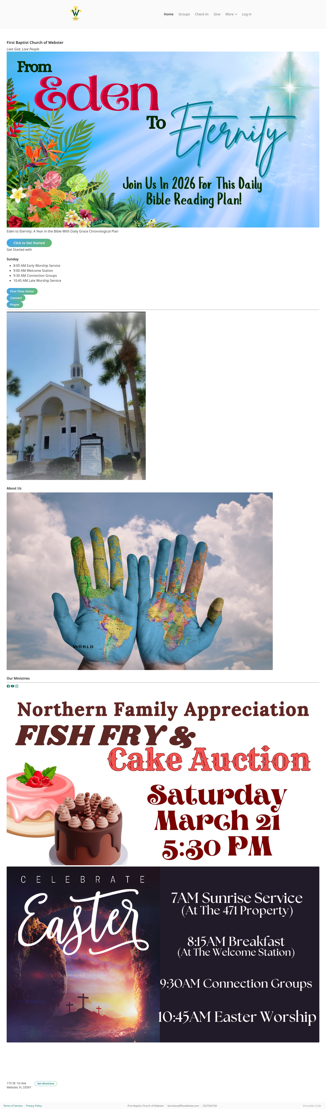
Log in (247, 14)
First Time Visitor (22, 291)
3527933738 (210, 1106)
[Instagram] (16, 687)
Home (169, 14)
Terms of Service (12, 1106)
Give (217, 14)
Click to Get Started (29, 243)
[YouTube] (13, 687)
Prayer (15, 305)
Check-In (202, 14)
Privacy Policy (34, 1106)
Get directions (45, 1083)
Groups (184, 14)
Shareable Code (312, 1106)
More (231, 14)
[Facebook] (9, 687)
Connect (16, 298)
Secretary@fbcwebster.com (183, 1106)
